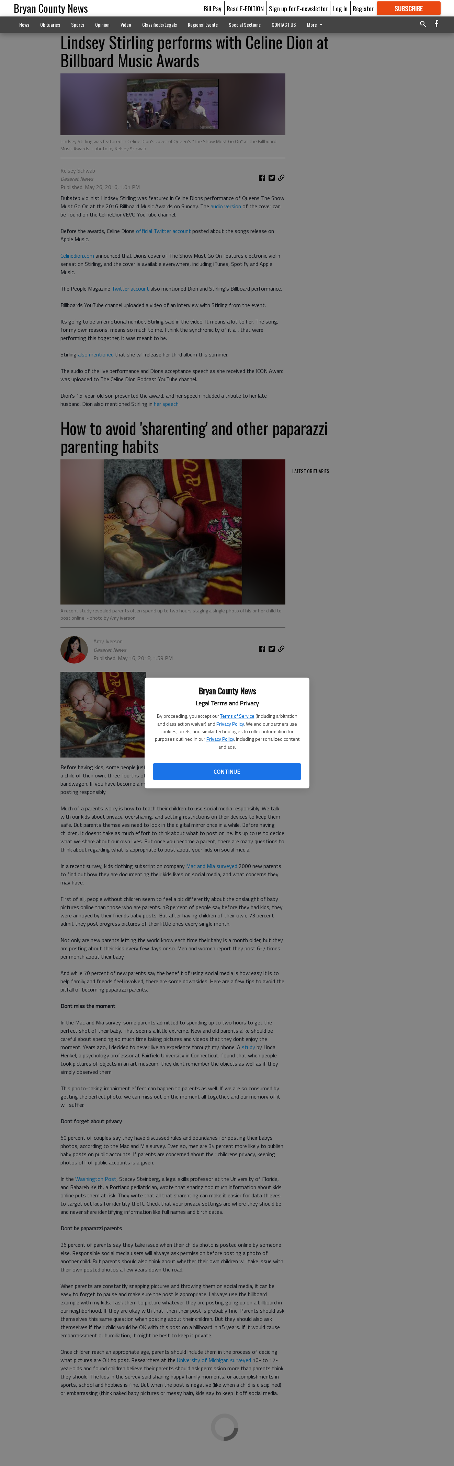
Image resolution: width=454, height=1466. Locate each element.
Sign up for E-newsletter (298, 8)
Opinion (102, 24)
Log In (340, 8)
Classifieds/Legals (159, 24)
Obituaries (50, 24)
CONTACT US (284, 24)
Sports (77, 24)
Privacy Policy (230, 723)
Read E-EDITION (245, 8)
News (24, 24)
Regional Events (203, 24)
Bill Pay (213, 8)
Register (363, 8)
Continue (227, 771)
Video (126, 24)
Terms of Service (237, 715)
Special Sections (245, 24)
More (316, 24)
